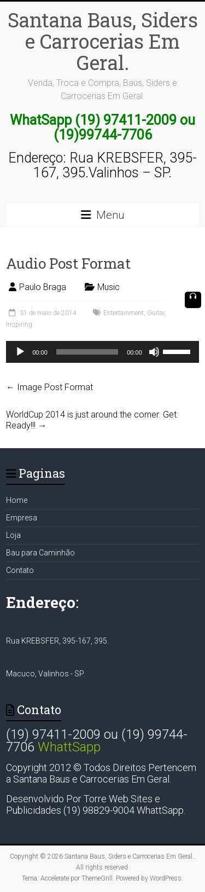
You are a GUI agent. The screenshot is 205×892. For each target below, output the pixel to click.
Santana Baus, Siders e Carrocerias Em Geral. (103, 41)
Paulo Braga (42, 287)
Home (16, 500)
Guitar (156, 313)
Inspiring (19, 324)
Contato (20, 570)
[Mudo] (154, 351)
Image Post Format (49, 387)
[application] (102, 352)
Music (108, 287)
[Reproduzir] (20, 351)
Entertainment (123, 313)
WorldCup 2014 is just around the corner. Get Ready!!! (91, 420)
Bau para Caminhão (40, 552)
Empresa (21, 517)
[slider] (87, 352)
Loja (13, 535)
